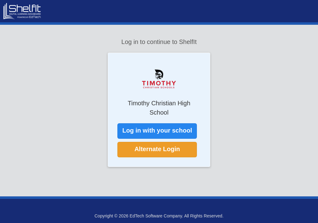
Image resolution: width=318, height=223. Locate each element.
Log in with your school (157, 130)
